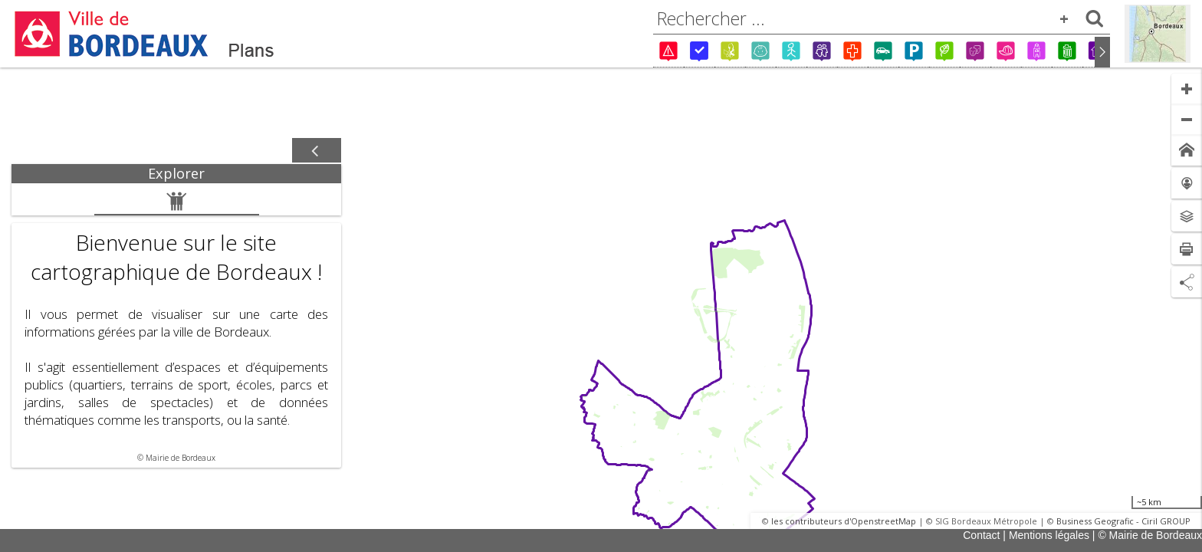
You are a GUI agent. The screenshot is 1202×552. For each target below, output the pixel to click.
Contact (981, 535)
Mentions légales (1049, 535)
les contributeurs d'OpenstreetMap (843, 521)
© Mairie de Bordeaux (1150, 535)
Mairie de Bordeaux (180, 457)
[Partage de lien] (1186, 282)
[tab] (176, 173)
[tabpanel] (176, 325)
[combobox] (881, 18)
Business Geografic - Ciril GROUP (1123, 521)
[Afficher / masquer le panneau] (316, 151)
